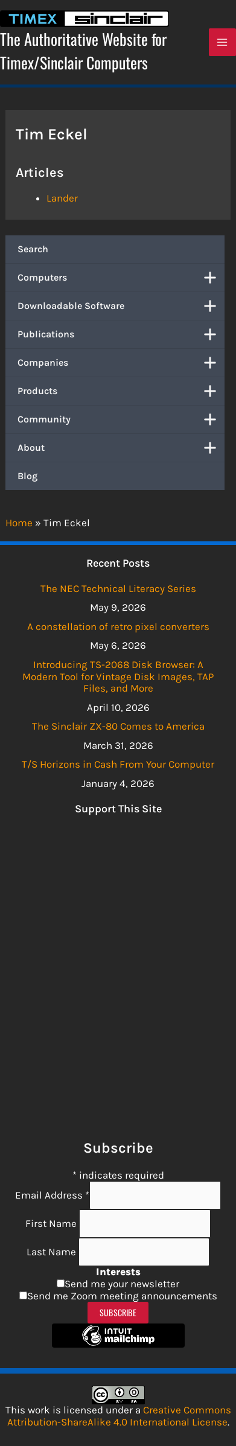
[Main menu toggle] (223, 42)
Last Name (52, 1252)
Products (121, 391)
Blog (27, 476)
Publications (121, 334)
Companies (121, 363)
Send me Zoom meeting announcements (122, 1296)
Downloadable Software (121, 306)
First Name (52, 1223)
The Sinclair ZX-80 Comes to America (118, 726)
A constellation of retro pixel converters (118, 626)
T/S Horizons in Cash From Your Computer (118, 764)
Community (121, 419)
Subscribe (118, 1312)
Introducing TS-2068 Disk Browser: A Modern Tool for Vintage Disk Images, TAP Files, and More (118, 676)
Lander (62, 198)
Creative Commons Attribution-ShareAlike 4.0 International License (119, 1416)
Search (33, 249)
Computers (121, 277)
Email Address (52, 1195)
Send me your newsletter (122, 1284)
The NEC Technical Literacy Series (118, 588)
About (121, 448)
